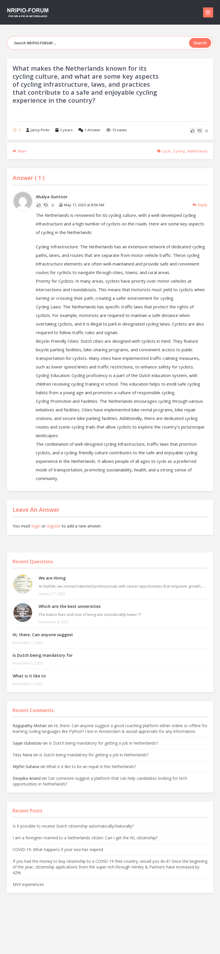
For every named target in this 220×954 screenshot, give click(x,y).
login (36, 526)
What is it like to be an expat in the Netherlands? (91, 766)
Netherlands (197, 151)
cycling (179, 151)
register (54, 526)
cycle (166, 151)
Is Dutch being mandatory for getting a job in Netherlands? (103, 743)
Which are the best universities (70, 606)
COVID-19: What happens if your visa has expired (58, 849)
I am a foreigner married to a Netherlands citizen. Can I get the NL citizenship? (85, 837)
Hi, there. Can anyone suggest (43, 634)
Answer (89, 129)
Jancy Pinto (38, 129)
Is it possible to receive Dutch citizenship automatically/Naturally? (73, 826)
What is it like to (29, 676)
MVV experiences (28, 884)
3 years (66, 129)
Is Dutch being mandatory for (43, 655)
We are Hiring (52, 578)
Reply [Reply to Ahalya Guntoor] (199, 204)
